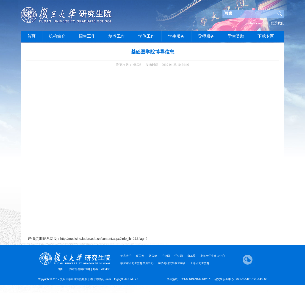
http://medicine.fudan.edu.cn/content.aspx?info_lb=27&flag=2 (103, 238)
